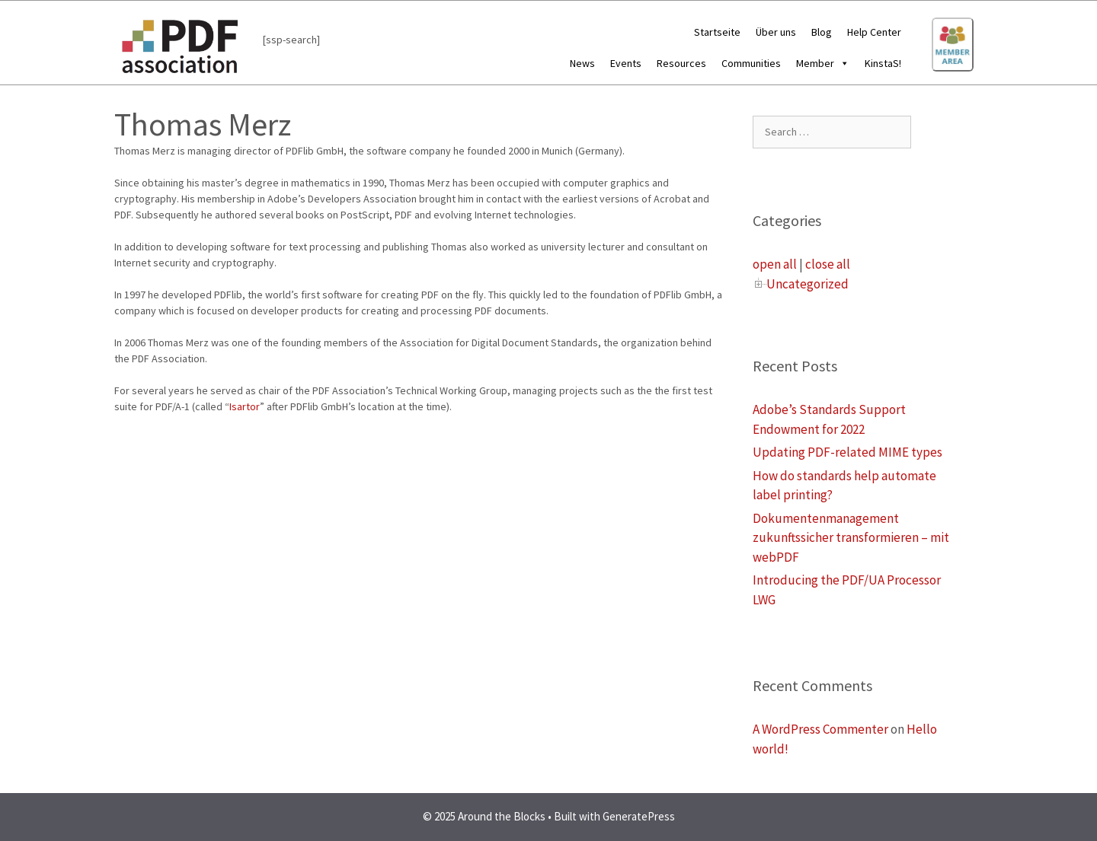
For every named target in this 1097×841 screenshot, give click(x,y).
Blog (821, 32)
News (582, 63)
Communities (751, 63)
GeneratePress (639, 816)
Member (822, 63)
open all (775, 264)
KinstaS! (883, 63)
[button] (841, 63)
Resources (681, 63)
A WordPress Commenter (820, 729)
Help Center (874, 32)
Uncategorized (807, 284)
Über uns (776, 32)
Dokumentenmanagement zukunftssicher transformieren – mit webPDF (851, 537)
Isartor (244, 406)
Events (625, 63)
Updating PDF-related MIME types (847, 452)
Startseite (717, 32)
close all (827, 264)
